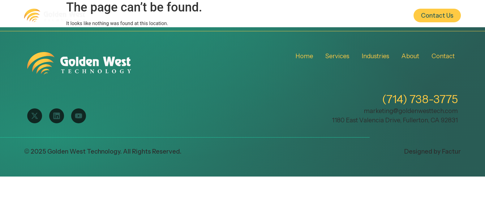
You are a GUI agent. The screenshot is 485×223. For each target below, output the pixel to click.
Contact (443, 56)
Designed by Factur (432, 151)
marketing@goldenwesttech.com (411, 111)
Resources (380, 15)
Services (239, 15)
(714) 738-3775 (420, 99)
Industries (288, 15)
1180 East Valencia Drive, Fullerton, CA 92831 (395, 120)
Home (195, 15)
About (333, 15)
